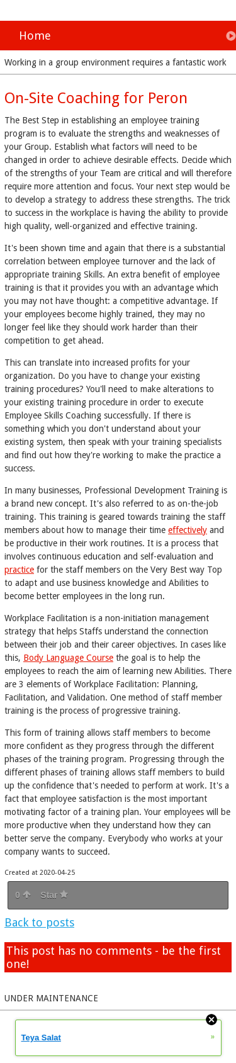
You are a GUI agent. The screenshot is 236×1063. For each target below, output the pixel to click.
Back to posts (39, 922)
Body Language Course (68, 658)
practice (19, 570)
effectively (187, 530)
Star (54, 895)
